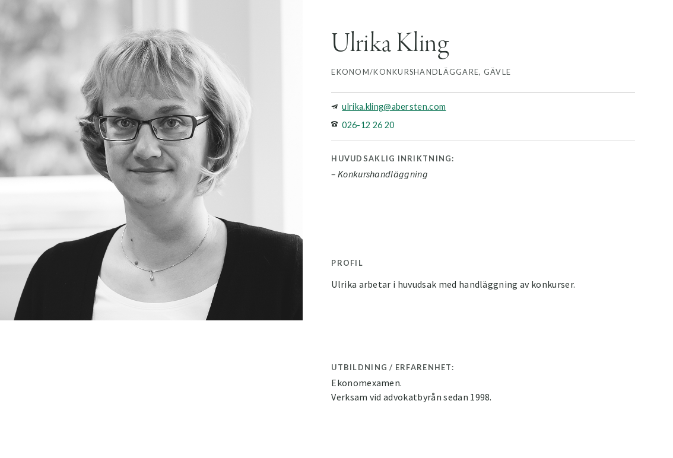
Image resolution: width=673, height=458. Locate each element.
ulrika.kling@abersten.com (394, 106)
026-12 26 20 (368, 125)
